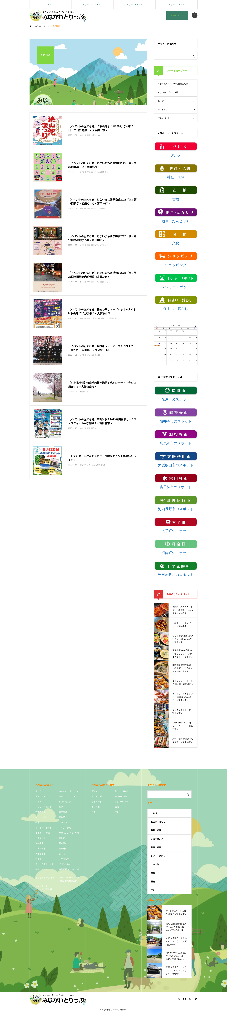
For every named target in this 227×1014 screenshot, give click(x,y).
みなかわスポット (134, 4)
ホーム (50, 4)
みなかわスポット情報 (168, 92)
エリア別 (63, 822)
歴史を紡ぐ (40, 838)
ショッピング (65, 801)
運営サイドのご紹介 (44, 877)
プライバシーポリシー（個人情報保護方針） (69, 879)
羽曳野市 (63, 843)
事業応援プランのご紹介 (69, 871)
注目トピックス (165, 109)
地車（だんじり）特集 (69, 833)
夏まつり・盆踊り (43, 833)
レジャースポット (43, 807)
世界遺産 (63, 812)
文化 (117, 812)
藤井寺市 (39, 843)
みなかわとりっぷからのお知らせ (173, 84)
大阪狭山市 (40, 854)
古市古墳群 (40, 812)
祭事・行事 (96, 801)
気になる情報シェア (44, 864)
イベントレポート (67, 864)
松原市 (62, 838)
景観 (117, 807)
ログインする (177, 15)
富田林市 (63, 848)
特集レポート (164, 118)
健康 (37, 822)
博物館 (62, 817)
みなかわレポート (176, 4)
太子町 (62, 854)
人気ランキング (42, 796)
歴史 (93, 812)
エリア (161, 101)
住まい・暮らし (122, 791)
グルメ (38, 801)
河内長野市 (40, 848)
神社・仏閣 (40, 817)
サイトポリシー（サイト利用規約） (44, 887)
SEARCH (194, 15)
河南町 (38, 859)
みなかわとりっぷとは (92, 4)
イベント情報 (65, 828)
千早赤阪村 (64, 859)
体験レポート (41, 869)
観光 (61, 807)
